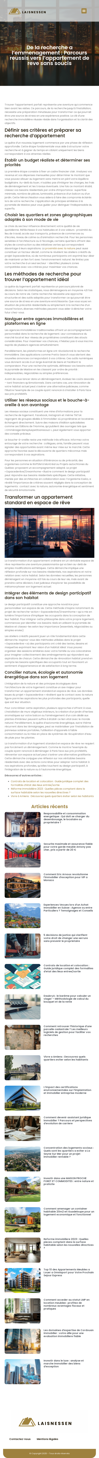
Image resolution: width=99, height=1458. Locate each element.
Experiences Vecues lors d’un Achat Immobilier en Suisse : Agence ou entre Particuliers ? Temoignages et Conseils (68, 907)
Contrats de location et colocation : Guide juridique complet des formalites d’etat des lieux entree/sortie (68, 968)
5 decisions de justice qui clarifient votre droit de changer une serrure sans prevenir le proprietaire (66, 938)
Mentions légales (47, 1439)
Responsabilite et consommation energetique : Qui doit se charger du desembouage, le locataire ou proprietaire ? (66, 818)
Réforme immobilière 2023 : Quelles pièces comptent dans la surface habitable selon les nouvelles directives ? (48, 790)
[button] (84, 10)
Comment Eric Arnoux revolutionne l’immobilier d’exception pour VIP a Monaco (66, 877)
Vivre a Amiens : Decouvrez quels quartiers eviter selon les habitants (66, 1058)
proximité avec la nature (60, 248)
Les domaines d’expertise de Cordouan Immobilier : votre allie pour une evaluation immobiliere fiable (69, 1333)
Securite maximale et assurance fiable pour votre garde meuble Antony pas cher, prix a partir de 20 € (68, 847)
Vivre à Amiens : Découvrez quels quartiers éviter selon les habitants (52, 796)
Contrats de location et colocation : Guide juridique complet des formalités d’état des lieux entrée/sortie (49, 783)
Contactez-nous (20, 1439)
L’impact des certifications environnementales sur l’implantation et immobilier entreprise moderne (67, 1090)
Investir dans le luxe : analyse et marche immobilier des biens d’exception (64, 1363)
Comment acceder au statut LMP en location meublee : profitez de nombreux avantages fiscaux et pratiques (67, 1304)
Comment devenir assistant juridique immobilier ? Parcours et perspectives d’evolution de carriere (68, 1120)
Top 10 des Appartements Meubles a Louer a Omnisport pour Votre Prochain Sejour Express (69, 1272)
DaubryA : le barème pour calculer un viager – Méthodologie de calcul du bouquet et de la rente (67, 999)
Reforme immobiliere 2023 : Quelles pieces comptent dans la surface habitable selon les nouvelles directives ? (69, 1243)
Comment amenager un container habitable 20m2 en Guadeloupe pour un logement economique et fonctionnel (69, 1211)
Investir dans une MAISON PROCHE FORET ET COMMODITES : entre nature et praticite (69, 1181)
